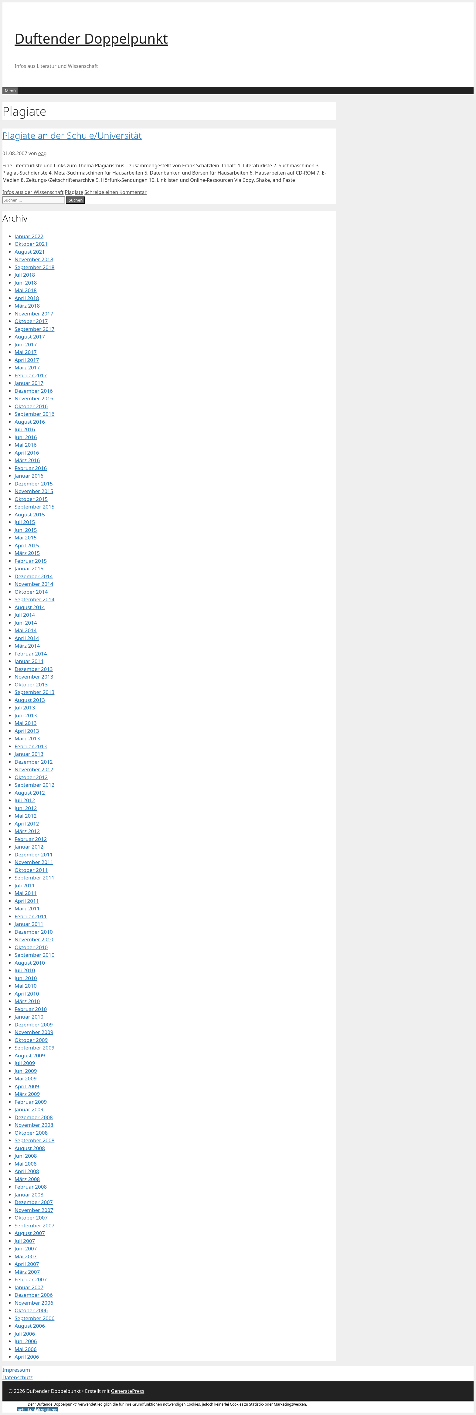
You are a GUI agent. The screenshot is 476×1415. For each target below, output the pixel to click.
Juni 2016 (26, 437)
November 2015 (34, 491)
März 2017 (27, 367)
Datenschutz (17, 1377)
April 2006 (27, 1356)
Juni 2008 (26, 1155)
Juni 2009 (26, 1070)
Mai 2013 (26, 722)
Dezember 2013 (34, 669)
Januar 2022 (29, 236)
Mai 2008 (26, 1163)
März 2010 (27, 1001)
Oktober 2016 (31, 406)
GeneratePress (127, 1391)
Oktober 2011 (31, 869)
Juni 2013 (26, 715)
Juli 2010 (25, 970)
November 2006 (34, 1302)
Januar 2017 (29, 382)
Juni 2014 (26, 622)
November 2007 (34, 1209)
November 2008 (34, 1124)
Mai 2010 (26, 985)
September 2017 (34, 328)
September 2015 (34, 506)
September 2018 (34, 267)
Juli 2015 (25, 522)
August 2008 (30, 1148)
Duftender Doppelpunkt (91, 38)
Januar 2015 (29, 568)
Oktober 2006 (31, 1310)
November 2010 (34, 939)
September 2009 (34, 1047)
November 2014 (34, 583)
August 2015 (30, 514)
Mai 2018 (26, 290)
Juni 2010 (26, 978)
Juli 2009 (25, 1063)
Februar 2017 (31, 375)
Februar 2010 (31, 1009)
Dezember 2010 (34, 931)
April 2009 (27, 1086)
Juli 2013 (25, 707)
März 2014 (27, 645)
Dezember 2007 (34, 1202)
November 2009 (34, 1032)
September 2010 (34, 954)
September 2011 (34, 877)
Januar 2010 (29, 1016)
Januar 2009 (29, 1109)
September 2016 (34, 413)
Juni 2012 (26, 808)
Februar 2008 (31, 1186)
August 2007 (30, 1233)
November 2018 (34, 259)
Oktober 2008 (31, 1132)
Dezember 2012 (34, 761)
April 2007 (27, 1263)
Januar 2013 (29, 753)
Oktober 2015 (31, 499)
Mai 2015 (26, 537)
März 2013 (27, 738)
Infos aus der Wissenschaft (32, 192)
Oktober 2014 (31, 591)
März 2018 (27, 305)
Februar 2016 (31, 468)
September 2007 (34, 1225)
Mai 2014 (26, 630)
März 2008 (27, 1179)
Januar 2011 (29, 923)
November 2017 (34, 313)
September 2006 (34, 1318)
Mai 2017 (26, 352)
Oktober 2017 (31, 321)
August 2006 (30, 1325)
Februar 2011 (31, 916)
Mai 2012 (26, 815)
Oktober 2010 (31, 947)
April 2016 (27, 452)
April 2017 (27, 359)
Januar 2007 (29, 1287)
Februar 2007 (31, 1279)
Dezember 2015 (34, 483)
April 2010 (27, 993)
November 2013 (34, 676)
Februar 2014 (31, 653)
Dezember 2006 (34, 1294)
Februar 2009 (31, 1101)
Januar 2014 (29, 661)
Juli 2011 (25, 885)
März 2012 (27, 831)
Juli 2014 (25, 614)
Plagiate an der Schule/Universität (72, 135)
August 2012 (30, 792)
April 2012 (27, 823)
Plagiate (74, 192)
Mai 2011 (26, 892)
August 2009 (30, 1055)
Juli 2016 (25, 429)
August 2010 (30, 962)
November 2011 (34, 862)
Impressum (16, 1369)
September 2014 (34, 599)
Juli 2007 (25, 1240)
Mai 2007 (26, 1256)
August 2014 (30, 607)
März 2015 (27, 552)
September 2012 (34, 784)
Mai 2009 (26, 1078)
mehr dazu (26, 1409)
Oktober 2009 (31, 1039)
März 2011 (27, 908)
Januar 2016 (29, 475)
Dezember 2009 (34, 1024)
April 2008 (27, 1171)
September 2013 (34, 692)
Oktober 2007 (31, 1217)
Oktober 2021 (31, 243)
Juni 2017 (26, 344)
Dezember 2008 (34, 1117)
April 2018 (27, 298)
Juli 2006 (25, 1333)
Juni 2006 (26, 1341)
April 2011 (27, 900)
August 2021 (30, 251)
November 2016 (34, 398)
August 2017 (30, 336)
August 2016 (30, 421)
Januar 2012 (29, 846)
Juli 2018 (25, 274)
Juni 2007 (26, 1248)
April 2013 (27, 730)
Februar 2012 (31, 839)
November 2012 (34, 769)
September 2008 (34, 1140)
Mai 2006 (26, 1349)
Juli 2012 (25, 800)
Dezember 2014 (34, 576)
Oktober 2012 (31, 777)
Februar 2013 (31, 746)
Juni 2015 (26, 529)
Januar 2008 (29, 1194)
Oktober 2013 (31, 684)
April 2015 (27, 545)
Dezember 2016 (34, 390)
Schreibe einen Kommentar (115, 192)
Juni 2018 (26, 282)
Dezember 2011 (34, 854)
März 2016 (27, 460)
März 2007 (27, 1271)
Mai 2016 (26, 444)
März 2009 (27, 1093)
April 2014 (27, 638)
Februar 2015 (31, 560)
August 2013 (30, 699)
